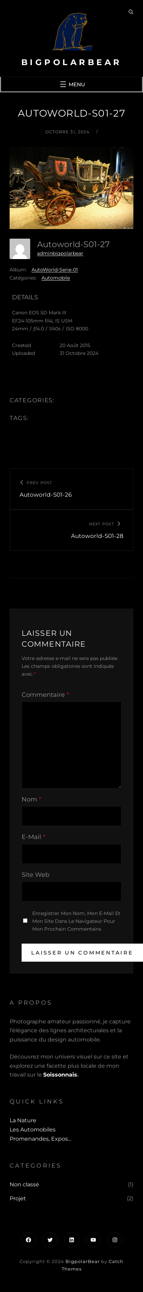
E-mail (33, 837)
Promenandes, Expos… (40, 1139)
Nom (31, 799)
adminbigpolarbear (60, 253)
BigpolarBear (71, 62)
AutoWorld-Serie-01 (55, 270)
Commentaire (45, 694)
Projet (18, 1198)
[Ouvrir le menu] (71, 84)
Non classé (24, 1184)
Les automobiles (33, 1129)
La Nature (23, 1120)
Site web (35, 874)
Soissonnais (60, 1074)
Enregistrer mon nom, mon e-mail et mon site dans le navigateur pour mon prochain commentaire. (76, 921)
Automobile (55, 278)
